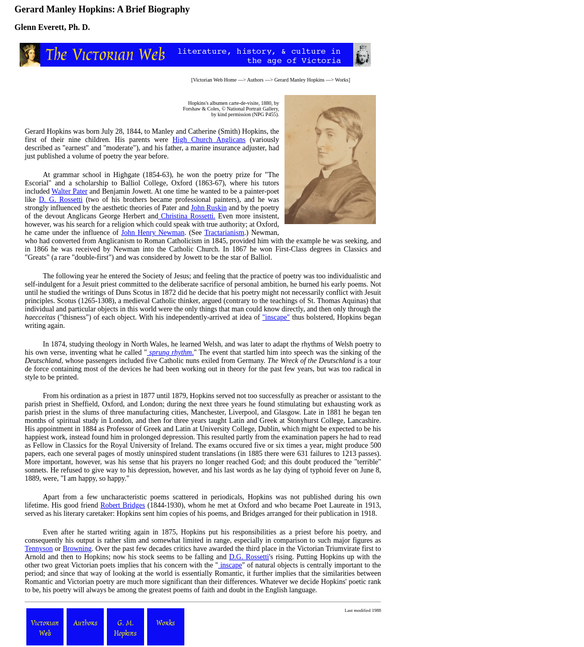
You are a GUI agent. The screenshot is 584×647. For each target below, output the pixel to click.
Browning (76, 549)
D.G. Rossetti (249, 557)
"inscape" (276, 317)
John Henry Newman (152, 232)
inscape (230, 565)
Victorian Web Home (215, 80)
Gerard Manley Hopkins (299, 80)
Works (342, 80)
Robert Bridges (123, 505)
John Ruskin (209, 208)
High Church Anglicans (209, 140)
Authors (255, 80)
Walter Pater (70, 191)
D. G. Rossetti (61, 199)
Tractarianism (224, 232)
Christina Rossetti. (186, 216)
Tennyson (39, 549)
